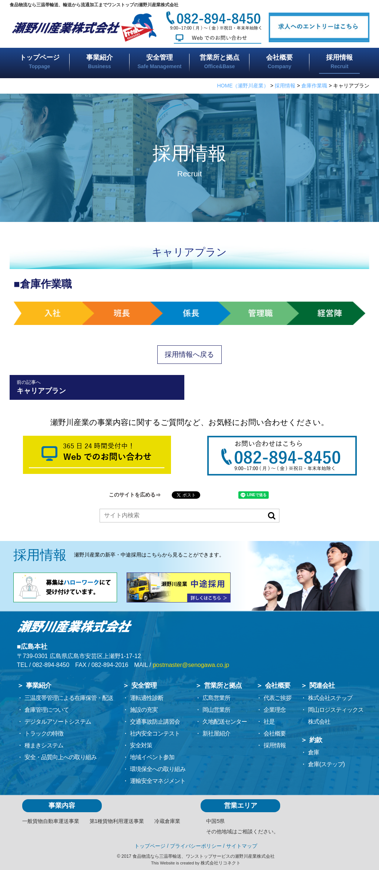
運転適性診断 (146, 698)
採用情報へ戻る (189, 354)
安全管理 (159, 61)
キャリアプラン (97, 387)
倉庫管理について (46, 710)
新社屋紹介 (216, 733)
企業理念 (275, 710)
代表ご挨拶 (277, 698)
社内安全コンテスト (155, 733)
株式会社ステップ (330, 698)
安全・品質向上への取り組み (60, 757)
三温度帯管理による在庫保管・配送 (68, 698)
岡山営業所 (216, 710)
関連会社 (322, 685)
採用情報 (275, 745)
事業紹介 (99, 61)
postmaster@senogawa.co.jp (191, 665)
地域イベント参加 (152, 757)
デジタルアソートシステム (57, 721)
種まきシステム (43, 745)
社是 (269, 721)
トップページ (40, 61)
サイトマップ (241, 846)
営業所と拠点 (219, 61)
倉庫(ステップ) (326, 764)
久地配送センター (224, 721)
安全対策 (141, 745)
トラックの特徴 (43, 733)
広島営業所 (216, 698)
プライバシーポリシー (196, 846)
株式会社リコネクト (221, 863)
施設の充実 (144, 710)
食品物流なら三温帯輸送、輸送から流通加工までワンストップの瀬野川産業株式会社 (94, 4)
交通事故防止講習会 (155, 721)
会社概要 (279, 61)
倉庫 (313, 752)
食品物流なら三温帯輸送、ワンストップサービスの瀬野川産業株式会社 (204, 856)
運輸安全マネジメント (157, 781)
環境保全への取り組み (157, 769)
